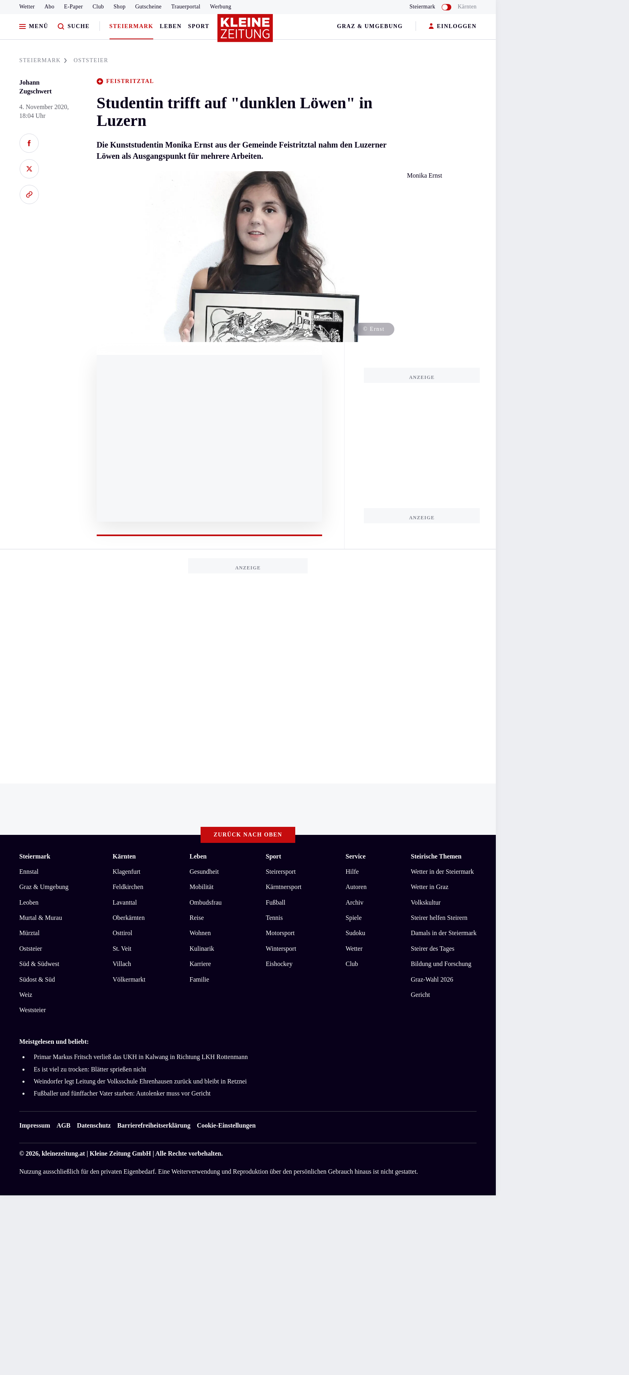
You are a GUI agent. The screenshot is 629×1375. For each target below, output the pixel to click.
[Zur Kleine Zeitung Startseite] (245, 31)
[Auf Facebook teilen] (29, 143)
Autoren (355, 886)
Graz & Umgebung (370, 26)
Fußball (276, 902)
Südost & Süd (37, 979)
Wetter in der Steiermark (442, 871)
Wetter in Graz (429, 886)
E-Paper (73, 7)
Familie (199, 979)
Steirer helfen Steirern (439, 917)
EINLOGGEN (453, 26)
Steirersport (281, 871)
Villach (122, 963)
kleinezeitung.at (63, 1153)
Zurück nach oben (248, 835)
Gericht (420, 994)
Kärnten (467, 7)
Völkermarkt (129, 979)
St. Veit (122, 948)
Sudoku (355, 932)
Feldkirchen (128, 886)
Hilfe (352, 871)
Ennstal (29, 871)
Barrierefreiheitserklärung (153, 1125)
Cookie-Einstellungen (226, 1125)
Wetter (27, 7)
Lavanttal (125, 902)
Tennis (274, 917)
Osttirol (122, 932)
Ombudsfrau (206, 902)
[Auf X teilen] (29, 168)
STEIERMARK (43, 60)
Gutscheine (148, 7)
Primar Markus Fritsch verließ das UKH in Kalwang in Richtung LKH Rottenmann (141, 1056)
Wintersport (281, 948)
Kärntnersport (284, 886)
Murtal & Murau (40, 917)
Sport (198, 26)
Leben (170, 26)
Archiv (354, 902)
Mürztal (29, 932)
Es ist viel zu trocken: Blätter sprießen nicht (90, 1069)
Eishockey (279, 963)
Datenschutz (94, 1125)
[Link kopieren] (29, 194)
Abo (50, 7)
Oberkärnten (129, 917)
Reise (197, 917)
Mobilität (202, 886)
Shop (120, 7)
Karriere (200, 963)
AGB (64, 1125)
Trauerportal (186, 7)
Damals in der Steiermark (444, 932)
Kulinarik (202, 948)
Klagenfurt (126, 871)
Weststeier (32, 1009)
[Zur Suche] (73, 26)
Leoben (29, 902)
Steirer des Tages (433, 948)
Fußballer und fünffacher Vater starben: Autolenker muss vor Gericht (122, 1093)
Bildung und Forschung (441, 963)
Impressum (34, 1125)
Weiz (25, 994)
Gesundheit (204, 871)
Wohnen (200, 932)
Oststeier (30, 948)
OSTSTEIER (90, 60)
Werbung (220, 7)
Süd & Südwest (39, 963)
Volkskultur (425, 902)
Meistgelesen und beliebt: (54, 1041)
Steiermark (132, 26)
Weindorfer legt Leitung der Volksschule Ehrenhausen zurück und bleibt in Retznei (140, 1081)
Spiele (353, 917)
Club (98, 7)
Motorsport (280, 932)
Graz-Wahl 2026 (432, 979)
